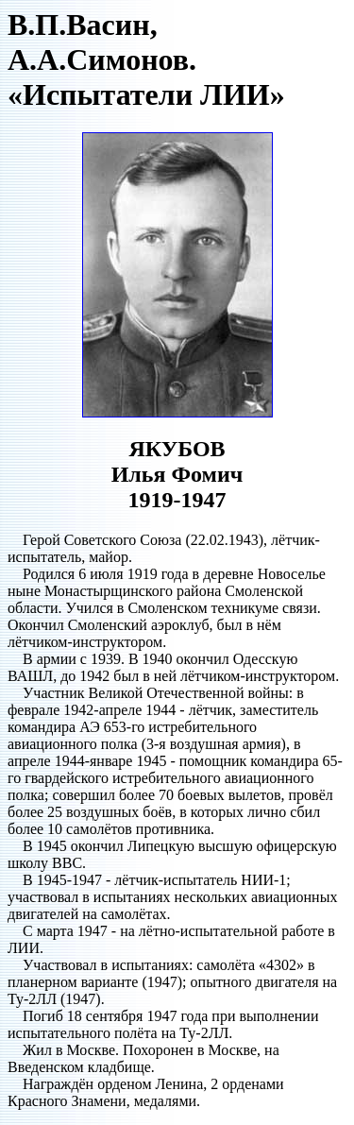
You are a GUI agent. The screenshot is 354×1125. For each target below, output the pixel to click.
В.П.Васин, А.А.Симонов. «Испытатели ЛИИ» (146, 59)
